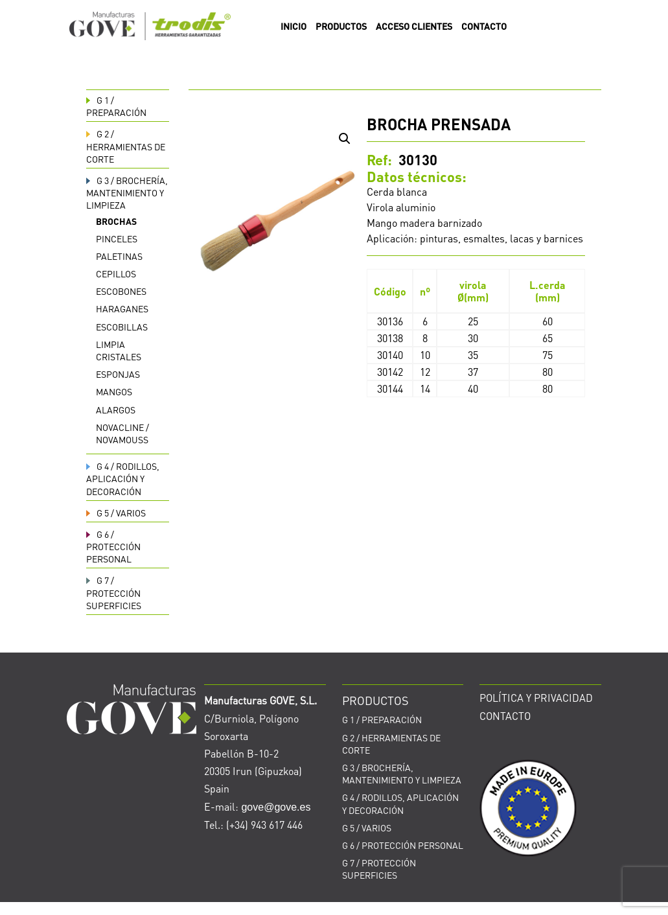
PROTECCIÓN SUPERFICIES (113, 592)
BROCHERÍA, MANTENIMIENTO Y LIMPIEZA (127, 192)
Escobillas (122, 326)
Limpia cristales (118, 350)
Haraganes (122, 308)
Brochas (116, 221)
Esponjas (118, 374)
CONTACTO (484, 26)
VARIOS (116, 512)
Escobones (121, 291)
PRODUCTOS (341, 26)
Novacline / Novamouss (122, 433)
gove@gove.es (275, 807)
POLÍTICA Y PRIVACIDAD (536, 697)
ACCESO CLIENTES (414, 26)
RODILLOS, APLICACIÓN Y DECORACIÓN (122, 478)
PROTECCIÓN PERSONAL (113, 546)
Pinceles (116, 238)
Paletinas (119, 256)
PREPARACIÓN (116, 106)
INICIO (293, 26)
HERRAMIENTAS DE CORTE (125, 146)
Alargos (115, 409)
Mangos (114, 391)
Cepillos (116, 273)
